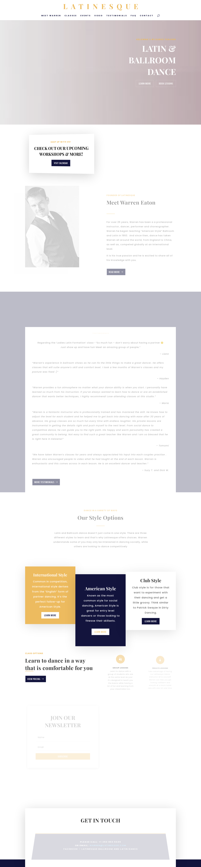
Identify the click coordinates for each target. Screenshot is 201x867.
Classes (70, 16)
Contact (146, 16)
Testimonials (116, 16)
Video (98, 16)
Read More (114, 272)
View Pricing (33, 679)
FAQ (133, 16)
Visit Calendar (60, 163)
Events (85, 16)
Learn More (145, 83)
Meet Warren (51, 16)
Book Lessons (166, 83)
